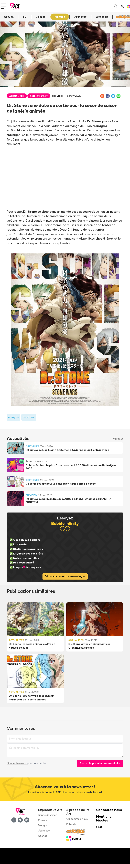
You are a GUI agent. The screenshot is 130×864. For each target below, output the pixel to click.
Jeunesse (44, 830)
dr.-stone (29, 417)
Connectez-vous (17, 763)
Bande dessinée (47, 815)
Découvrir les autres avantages (65, 576)
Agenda (42, 835)
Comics (42, 820)
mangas (13, 417)
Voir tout (118, 438)
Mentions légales (103, 818)
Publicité (71, 824)
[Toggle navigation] (3, 6)
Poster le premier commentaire (100, 763)
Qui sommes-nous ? (78, 818)
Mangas (43, 825)
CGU (99, 827)
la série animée (83, 121)
